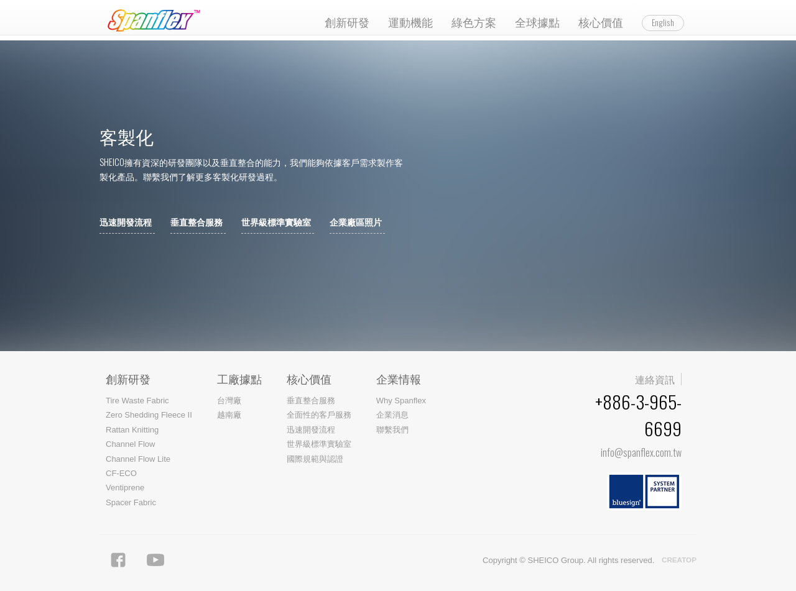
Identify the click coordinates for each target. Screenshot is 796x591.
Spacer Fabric (131, 502)
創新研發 (347, 22)
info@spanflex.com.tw (641, 452)
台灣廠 (229, 400)
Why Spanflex (401, 400)
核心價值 (600, 22)
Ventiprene (125, 487)
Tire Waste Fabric (137, 400)
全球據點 (537, 22)
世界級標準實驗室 (276, 222)
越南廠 (229, 414)
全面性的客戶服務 (319, 414)
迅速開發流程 (126, 222)
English (663, 22)
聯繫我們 (392, 429)
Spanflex (157, 20)
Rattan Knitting (132, 429)
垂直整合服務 (196, 222)
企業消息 (392, 414)
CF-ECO (121, 473)
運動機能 (410, 22)
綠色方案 (473, 22)
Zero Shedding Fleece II (149, 414)
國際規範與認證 (315, 459)
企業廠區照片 (356, 222)
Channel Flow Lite (138, 459)
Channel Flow (130, 444)
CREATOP (679, 560)
